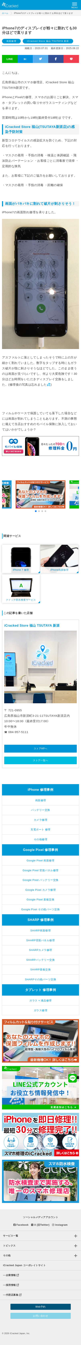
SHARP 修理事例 (40, 920)
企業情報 (11, 1275)
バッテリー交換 (40, 810)
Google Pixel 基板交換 (40, 899)
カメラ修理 (40, 819)
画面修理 (11, 41)
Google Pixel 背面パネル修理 (40, 870)
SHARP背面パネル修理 (40, 940)
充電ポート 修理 (40, 829)
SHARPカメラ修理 (40, 950)
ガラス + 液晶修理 (40, 1000)
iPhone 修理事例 (40, 789)
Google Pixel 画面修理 (40, 860)
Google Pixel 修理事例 (40, 850)
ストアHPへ (40, 748)
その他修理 (40, 839)
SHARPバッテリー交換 (40, 959)
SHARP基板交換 (40, 969)
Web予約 (40, 1306)
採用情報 (11, 1285)
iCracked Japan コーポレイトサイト (24, 1265)
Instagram (60, 1224)
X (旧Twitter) (40, 1224)
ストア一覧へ (40, 760)
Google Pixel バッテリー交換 (40, 880)
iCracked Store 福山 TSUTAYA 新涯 (48, 41)
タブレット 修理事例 (40, 990)
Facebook (21, 1224)
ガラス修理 (40, 1010)
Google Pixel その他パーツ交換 (40, 909)
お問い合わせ (40, 1315)
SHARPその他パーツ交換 (40, 979)
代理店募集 (12, 1295)
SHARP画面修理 (40, 930)
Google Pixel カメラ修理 (40, 889)
